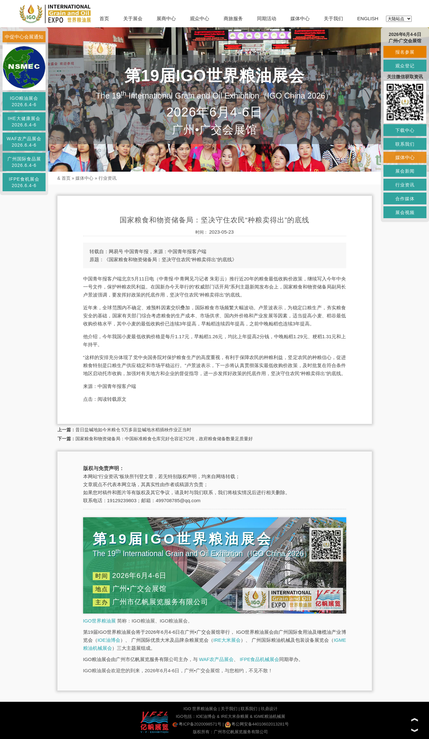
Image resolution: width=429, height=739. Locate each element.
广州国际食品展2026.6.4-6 (24, 162)
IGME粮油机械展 (269, 716)
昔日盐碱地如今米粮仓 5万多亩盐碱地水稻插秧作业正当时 (133, 429)
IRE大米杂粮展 (235, 716)
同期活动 (266, 18)
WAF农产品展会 (216, 659)
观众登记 (405, 65)
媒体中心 (300, 18)
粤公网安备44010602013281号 (257, 724)
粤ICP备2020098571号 (196, 724)
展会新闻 (405, 171)
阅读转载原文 (112, 399)
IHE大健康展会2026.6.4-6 (24, 121)
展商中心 (166, 18)
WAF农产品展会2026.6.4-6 (24, 142)
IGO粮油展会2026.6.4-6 (24, 101)
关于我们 (333, 18)
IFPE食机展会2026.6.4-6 (24, 182)
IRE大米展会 (227, 640)
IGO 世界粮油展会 (200, 708)
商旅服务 (233, 18)
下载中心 (405, 130)
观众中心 (199, 18)
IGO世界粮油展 (99, 620)
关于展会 (132, 18)
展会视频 (405, 212)
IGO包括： (186, 716)
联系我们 (249, 708)
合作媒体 (405, 198)
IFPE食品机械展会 (259, 659)
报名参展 (405, 52)
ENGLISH (367, 18)
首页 (104, 18)
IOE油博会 (109, 640)
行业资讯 (107, 178)
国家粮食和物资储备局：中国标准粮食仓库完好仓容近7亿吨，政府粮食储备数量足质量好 (164, 438)
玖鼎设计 (269, 708)
